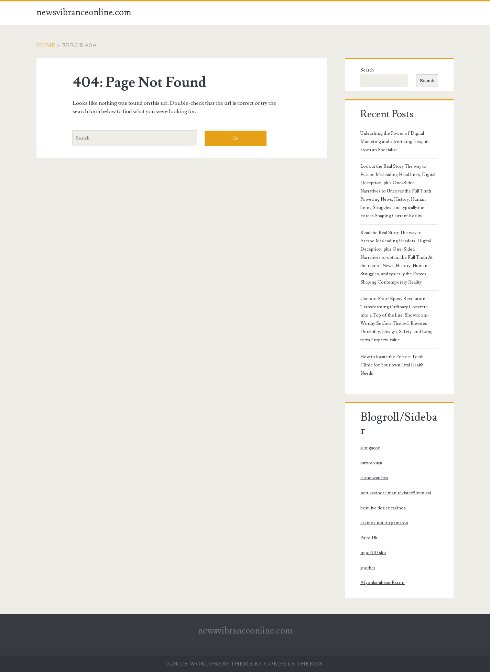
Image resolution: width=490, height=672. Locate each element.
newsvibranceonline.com (83, 12)
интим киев (371, 463)
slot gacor (370, 448)
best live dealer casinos (383, 508)
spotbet (367, 568)
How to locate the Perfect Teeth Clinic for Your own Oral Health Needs (392, 365)
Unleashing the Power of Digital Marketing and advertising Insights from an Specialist (394, 142)
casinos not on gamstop (384, 523)
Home (46, 45)
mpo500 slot (373, 552)
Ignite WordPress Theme (209, 663)
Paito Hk (368, 538)
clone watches (374, 478)
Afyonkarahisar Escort (382, 582)
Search (367, 70)
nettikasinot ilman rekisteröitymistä (395, 493)
